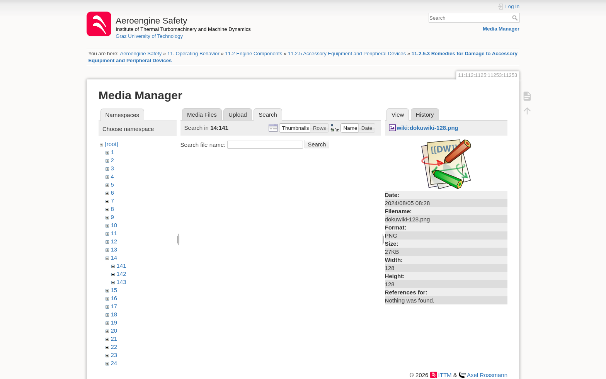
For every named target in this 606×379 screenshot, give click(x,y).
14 (114, 257)
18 (114, 314)
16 (114, 298)
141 (121, 265)
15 (114, 290)
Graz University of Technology (149, 36)
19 (114, 322)
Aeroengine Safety (141, 53)
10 (114, 225)
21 (114, 338)
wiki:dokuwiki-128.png (427, 127)
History (425, 114)
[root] (111, 144)
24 (114, 363)
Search (515, 17)
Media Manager (501, 29)
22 (114, 346)
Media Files (202, 114)
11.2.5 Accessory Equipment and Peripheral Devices (347, 53)
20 (114, 330)
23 (114, 355)
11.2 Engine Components (253, 53)
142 (121, 273)
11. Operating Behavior (193, 53)
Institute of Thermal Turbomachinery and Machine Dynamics (183, 29)
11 (114, 233)
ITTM (445, 375)
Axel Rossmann (487, 375)
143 (121, 282)
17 (114, 306)
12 (114, 241)
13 (114, 249)
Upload (237, 114)
